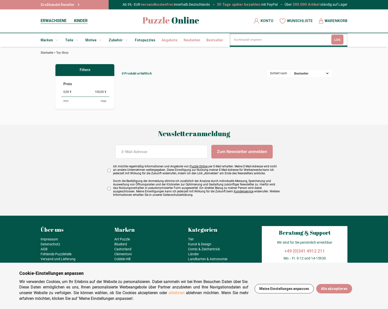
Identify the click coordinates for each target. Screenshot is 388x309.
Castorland (122, 249)
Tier (191, 239)
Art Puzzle (122, 239)
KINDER (81, 20)
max (103, 101)
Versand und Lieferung (58, 259)
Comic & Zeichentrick (204, 249)
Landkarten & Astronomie (207, 259)
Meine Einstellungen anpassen (284, 289)
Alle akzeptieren (334, 289)
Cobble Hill (122, 259)
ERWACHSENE (54, 20)
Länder (193, 254)
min (66, 101)
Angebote (169, 40)
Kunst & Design (199, 244)
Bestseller (214, 40)
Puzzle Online (199, 166)
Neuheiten (192, 40)
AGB (44, 249)
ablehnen (177, 292)
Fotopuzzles (145, 40)
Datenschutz (50, 244)
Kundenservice (243, 191)
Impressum (49, 239)
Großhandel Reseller (60, 5)
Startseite (47, 52)
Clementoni (123, 254)
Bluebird (120, 244)
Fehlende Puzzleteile (56, 254)
